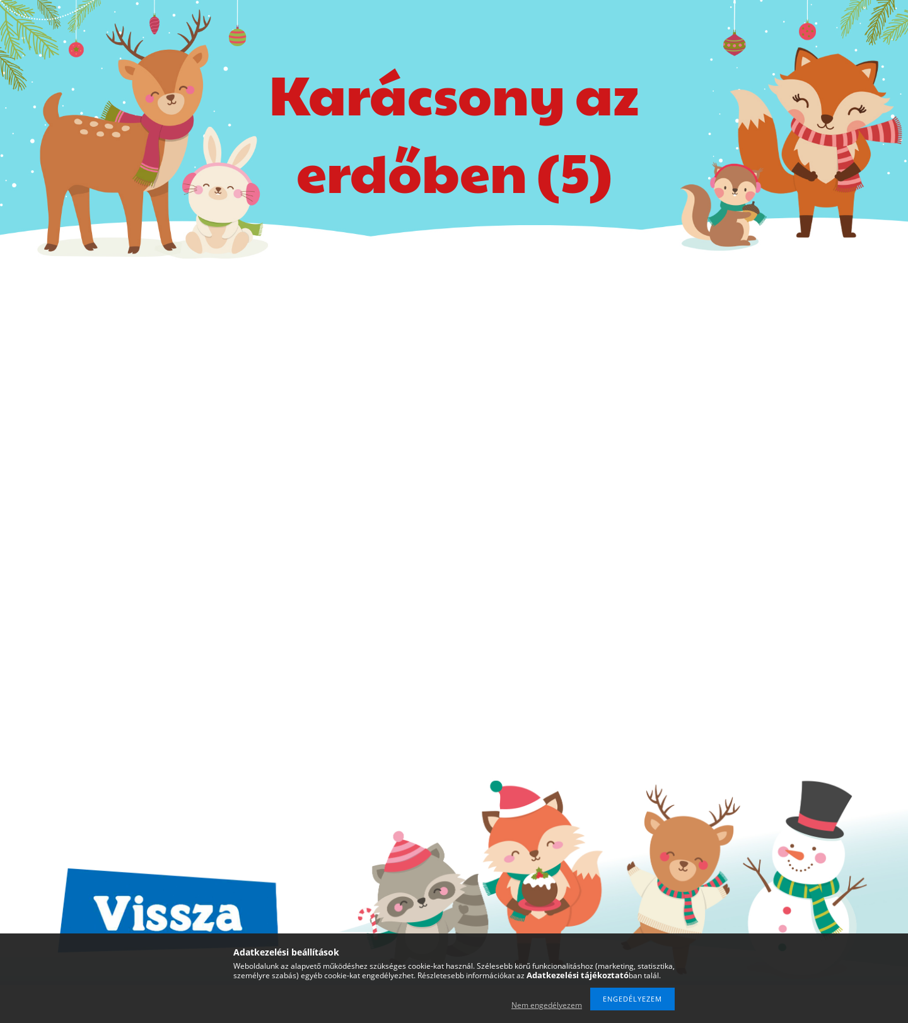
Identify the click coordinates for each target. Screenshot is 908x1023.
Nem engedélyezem (546, 1005)
